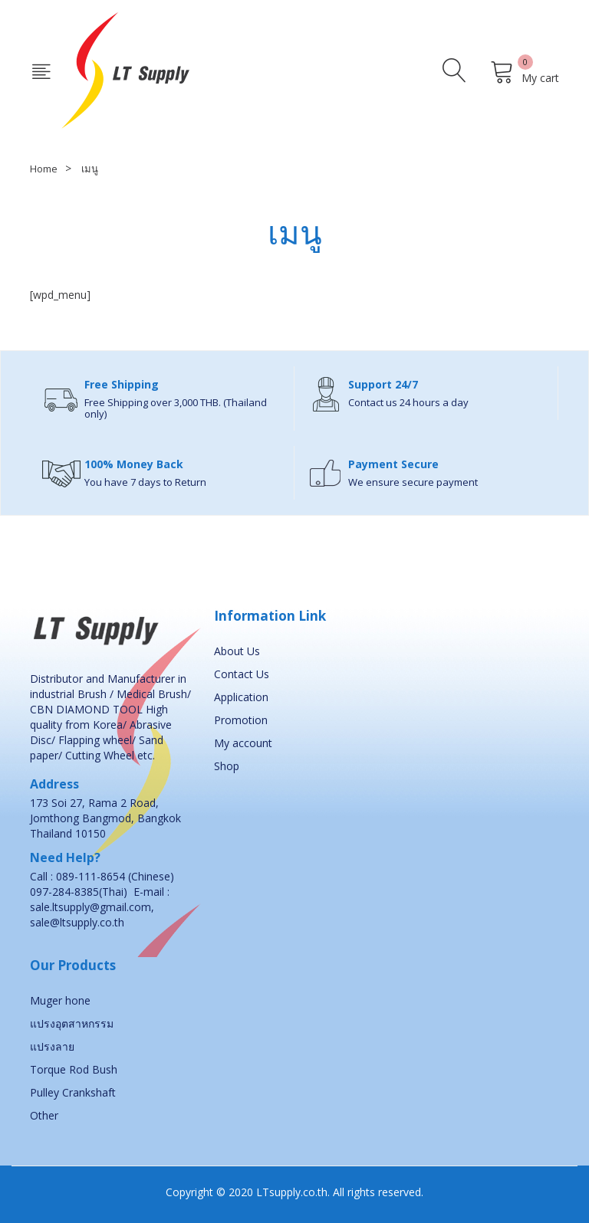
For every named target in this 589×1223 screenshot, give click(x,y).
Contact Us (241, 674)
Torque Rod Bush (73, 1069)
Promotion (241, 720)
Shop (226, 766)
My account (243, 743)
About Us (237, 651)
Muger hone (60, 1000)
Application (241, 697)
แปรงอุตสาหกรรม (72, 1023)
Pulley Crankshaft (73, 1092)
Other (44, 1115)
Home (44, 168)
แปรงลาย (52, 1046)
